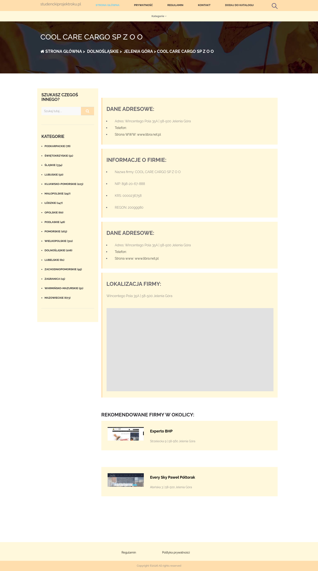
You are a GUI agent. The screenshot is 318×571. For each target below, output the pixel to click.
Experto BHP (161, 431)
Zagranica (55, 278)
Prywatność (143, 5)
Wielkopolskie (59, 241)
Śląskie (53, 165)
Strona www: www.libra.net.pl (137, 258)
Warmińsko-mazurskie (64, 288)
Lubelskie (54, 259)
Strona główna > (62, 51)
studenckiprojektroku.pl (60, 4)
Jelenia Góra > (139, 51)
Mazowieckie (58, 297)
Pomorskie (56, 231)
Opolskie (54, 212)
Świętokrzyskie (59, 155)
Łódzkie (54, 202)
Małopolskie (58, 193)
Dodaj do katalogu (239, 5)
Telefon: (121, 128)
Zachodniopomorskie (63, 269)
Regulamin (175, 5)
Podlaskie (55, 222)
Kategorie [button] (159, 16)
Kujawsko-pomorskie (64, 184)
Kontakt (204, 5)
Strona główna (107, 5)
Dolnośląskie (58, 250)
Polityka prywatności (176, 552)
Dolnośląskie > (104, 51)
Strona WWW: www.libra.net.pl (138, 134)
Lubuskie (54, 174)
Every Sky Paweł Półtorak (172, 477)
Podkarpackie (58, 146)
